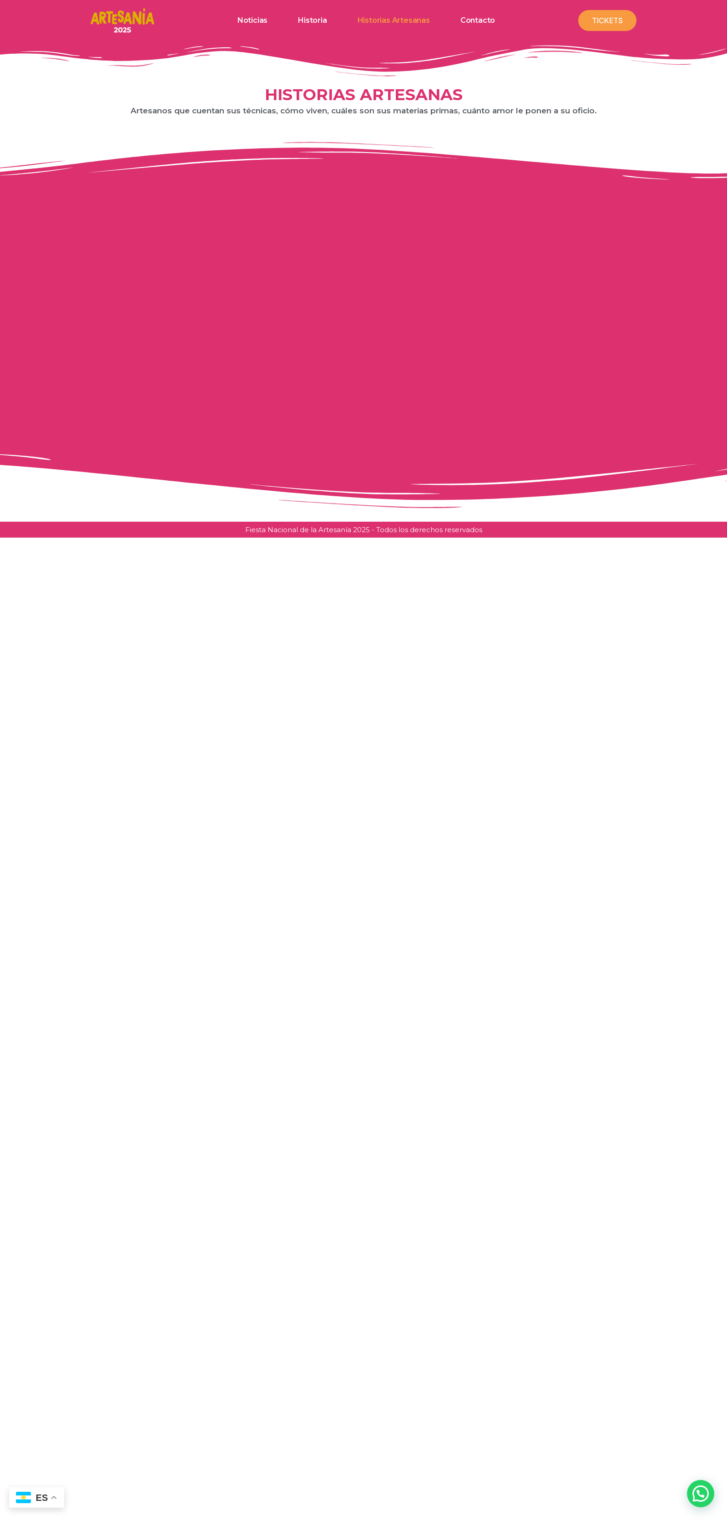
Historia (312, 20)
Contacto (477, 20)
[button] (700, 1493)
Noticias (252, 20)
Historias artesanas (394, 20)
